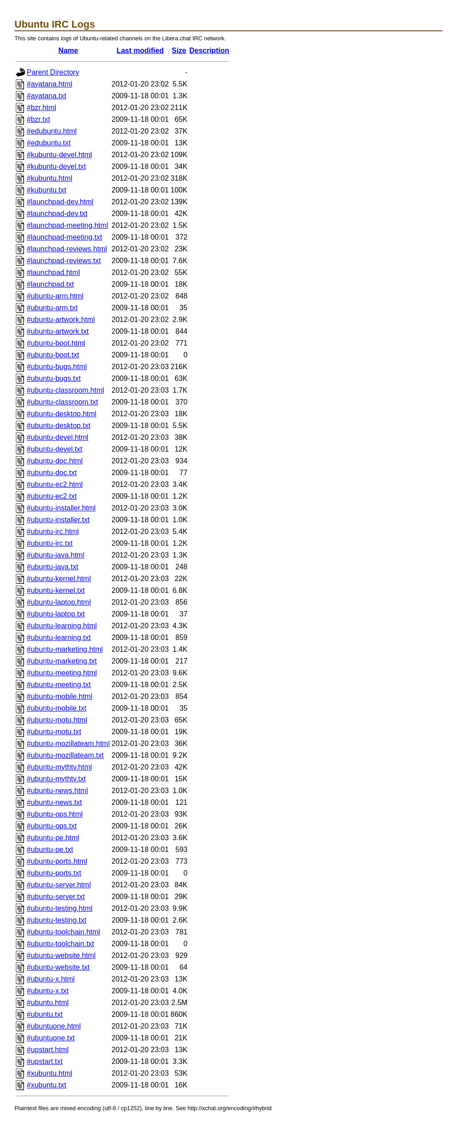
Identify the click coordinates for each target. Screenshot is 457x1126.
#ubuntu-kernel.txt (56, 590)
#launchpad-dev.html (60, 202)
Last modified (140, 50)
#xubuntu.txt (46, 1085)
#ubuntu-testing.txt (57, 920)
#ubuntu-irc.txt (49, 543)
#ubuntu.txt (45, 1014)
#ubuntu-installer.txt (58, 520)
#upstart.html (47, 1050)
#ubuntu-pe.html (53, 838)
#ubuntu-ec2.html (55, 484)
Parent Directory (53, 72)
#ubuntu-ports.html (57, 861)
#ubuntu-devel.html (57, 437)
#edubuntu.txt (49, 143)
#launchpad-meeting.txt (64, 237)
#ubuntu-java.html (55, 555)
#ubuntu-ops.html (55, 814)
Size (179, 50)
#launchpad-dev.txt (57, 213)
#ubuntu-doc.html (55, 461)
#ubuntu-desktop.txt (59, 425)
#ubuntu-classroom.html (65, 390)
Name (68, 50)
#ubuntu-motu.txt (54, 732)
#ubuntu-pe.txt (50, 849)
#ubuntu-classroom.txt (62, 402)
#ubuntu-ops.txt (52, 826)
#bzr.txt (38, 119)
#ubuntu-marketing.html (65, 649)
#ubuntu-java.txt (52, 567)
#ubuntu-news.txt (54, 802)
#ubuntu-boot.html (56, 343)
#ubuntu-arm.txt (52, 308)
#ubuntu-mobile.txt (57, 708)
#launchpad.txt (50, 284)
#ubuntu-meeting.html (62, 673)
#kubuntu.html (49, 178)
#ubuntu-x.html (51, 979)
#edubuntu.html (52, 131)
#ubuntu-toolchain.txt (60, 944)
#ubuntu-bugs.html (57, 367)
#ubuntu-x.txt (48, 991)
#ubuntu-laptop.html (59, 602)
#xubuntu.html (49, 1073)
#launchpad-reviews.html (67, 249)
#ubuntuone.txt (51, 1038)
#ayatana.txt (46, 96)
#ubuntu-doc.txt (52, 472)
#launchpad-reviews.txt (64, 261)
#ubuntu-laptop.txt (56, 614)
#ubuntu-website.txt (58, 967)
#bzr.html (41, 107)
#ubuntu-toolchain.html (63, 932)
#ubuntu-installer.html (61, 508)
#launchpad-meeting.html (67, 225)
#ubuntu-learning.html (62, 626)
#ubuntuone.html (54, 1026)
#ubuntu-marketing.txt (62, 661)
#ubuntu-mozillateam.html (68, 743)
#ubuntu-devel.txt (54, 449)
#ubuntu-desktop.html (61, 414)
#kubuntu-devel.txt (56, 166)
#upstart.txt (45, 1061)
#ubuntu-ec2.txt (52, 496)
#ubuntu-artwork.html (61, 319)
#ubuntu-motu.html (57, 720)
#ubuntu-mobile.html (59, 696)
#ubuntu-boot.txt (53, 355)
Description (209, 50)
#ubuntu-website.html (61, 955)
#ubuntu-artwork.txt (58, 331)
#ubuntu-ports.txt (54, 873)
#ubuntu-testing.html (59, 908)
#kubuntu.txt (46, 190)
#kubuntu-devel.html (59, 155)
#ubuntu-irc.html (53, 531)
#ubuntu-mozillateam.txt (65, 755)
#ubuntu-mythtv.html (59, 767)
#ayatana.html (49, 84)
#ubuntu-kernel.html (59, 578)
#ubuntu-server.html (59, 885)
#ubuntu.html (48, 1002)
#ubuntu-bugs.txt (54, 378)
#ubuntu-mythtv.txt (56, 779)
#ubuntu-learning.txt (59, 637)
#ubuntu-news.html (57, 790)
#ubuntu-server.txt (56, 896)
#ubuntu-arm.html (55, 296)
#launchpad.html (53, 272)
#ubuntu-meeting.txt (59, 684)
